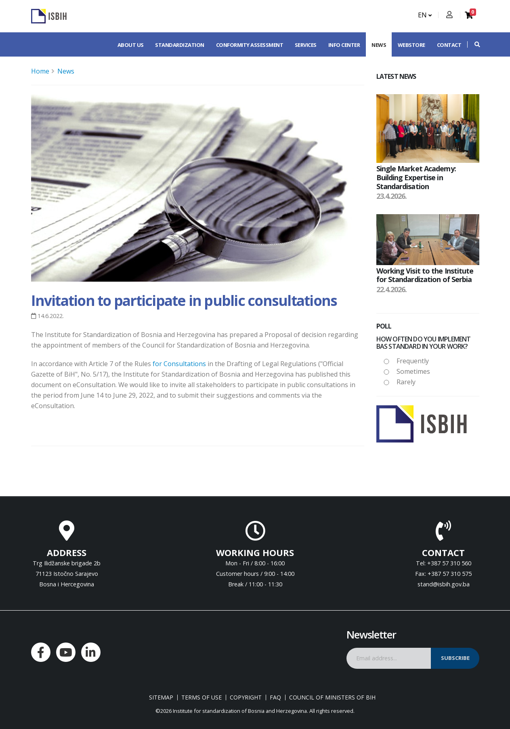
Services (306, 44)
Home (40, 71)
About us (131, 44)
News (378, 44)
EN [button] (425, 15)
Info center (344, 44)
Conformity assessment (249, 44)
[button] (473, 44)
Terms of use (201, 697)
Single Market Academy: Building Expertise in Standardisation (416, 177)
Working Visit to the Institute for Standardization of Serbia (425, 275)
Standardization (179, 44)
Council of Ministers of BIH (332, 697)
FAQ (275, 697)
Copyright (246, 697)
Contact (449, 44)
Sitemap (161, 697)
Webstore (411, 44)
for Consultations (179, 363)
